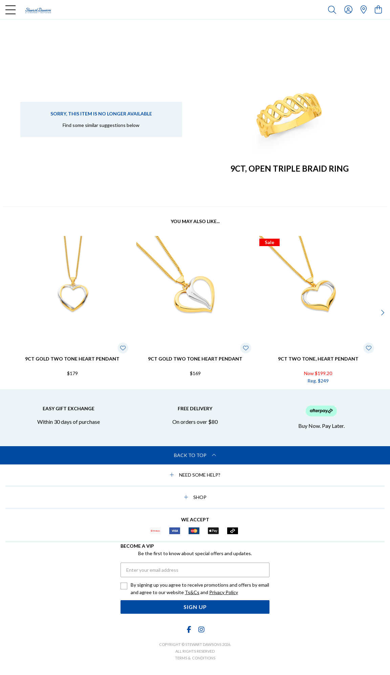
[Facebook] (189, 629)
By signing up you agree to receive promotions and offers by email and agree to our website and (200, 589)
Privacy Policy (223, 592)
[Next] (381, 312)
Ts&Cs (192, 592)
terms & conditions (195, 658)
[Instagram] (201, 629)
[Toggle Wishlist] (122, 348)
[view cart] (378, 9)
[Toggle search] (333, 9)
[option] (72, 311)
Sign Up (195, 607)
